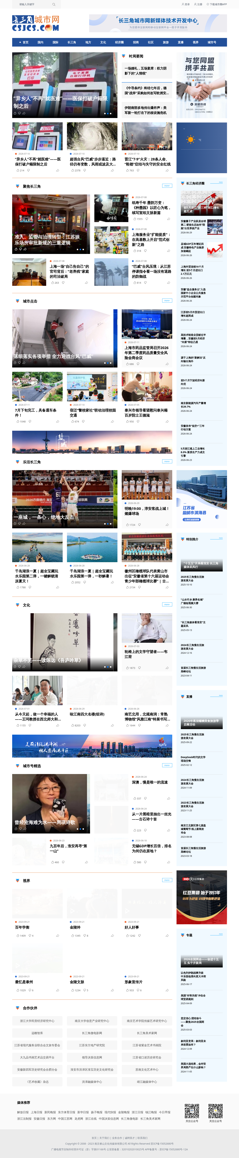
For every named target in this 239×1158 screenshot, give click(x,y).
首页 (25, 42)
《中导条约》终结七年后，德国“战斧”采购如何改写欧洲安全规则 (145, 90)
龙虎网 (78, 1119)
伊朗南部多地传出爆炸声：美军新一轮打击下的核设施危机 (145, 110)
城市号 (212, 42)
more (221, 182)
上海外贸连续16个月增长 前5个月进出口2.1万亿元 (192, 270)
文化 (103, 42)
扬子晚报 (96, 1112)
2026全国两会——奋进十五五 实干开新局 (201, 961)
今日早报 (164, 1112)
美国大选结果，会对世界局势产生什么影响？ (193, 1065)
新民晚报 (50, 1112)
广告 (168, 450)
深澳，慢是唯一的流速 (150, 782)
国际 (55, 42)
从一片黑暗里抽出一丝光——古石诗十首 (151, 816)
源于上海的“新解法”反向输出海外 (193, 359)
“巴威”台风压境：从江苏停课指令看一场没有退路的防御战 (151, 271)
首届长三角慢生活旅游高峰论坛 (193, 669)
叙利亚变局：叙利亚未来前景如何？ (193, 1042)
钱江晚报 (151, 1112)
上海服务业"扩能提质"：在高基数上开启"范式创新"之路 (151, 239)
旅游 (166, 42)
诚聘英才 (130, 1138)
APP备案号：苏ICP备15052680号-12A (166, 1149)
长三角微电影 (129, 1119)
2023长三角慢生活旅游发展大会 (192, 804)
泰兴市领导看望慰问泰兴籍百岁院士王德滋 (146, 413)
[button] (105, 113)
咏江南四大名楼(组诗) (87, 714)
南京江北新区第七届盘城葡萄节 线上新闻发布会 (193, 829)
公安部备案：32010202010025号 (126, 1149)
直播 (181, 42)
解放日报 (23, 1112)
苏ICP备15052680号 (162, 1143)
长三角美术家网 (150, 1119)
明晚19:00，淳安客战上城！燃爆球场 (147, 511)
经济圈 (119, 42)
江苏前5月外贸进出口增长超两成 (193, 313)
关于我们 (104, 1138)
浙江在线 (91, 1119)
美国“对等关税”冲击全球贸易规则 (193, 997)
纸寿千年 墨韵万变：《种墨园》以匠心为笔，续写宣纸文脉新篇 (151, 207)
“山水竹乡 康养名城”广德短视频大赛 (192, 601)
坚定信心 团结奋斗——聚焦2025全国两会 (192, 1022)
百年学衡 (22, 927)
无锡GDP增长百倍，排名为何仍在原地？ (152, 848)
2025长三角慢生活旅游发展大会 (192, 578)
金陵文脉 (77, 981)
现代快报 (110, 1112)
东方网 (51, 1119)
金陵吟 (75, 927)
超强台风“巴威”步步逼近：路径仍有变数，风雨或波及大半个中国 (93, 162)
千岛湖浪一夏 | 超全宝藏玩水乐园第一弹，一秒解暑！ (91, 573)
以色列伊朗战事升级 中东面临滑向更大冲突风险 (193, 976)
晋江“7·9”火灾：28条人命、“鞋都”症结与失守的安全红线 (148, 162)
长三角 (71, 42)
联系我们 (142, 1138)
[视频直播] (221, 695)
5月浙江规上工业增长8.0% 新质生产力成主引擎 (193, 452)
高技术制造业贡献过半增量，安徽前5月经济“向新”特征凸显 (193, 338)
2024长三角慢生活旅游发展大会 (192, 646)
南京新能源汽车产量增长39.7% (193, 404)
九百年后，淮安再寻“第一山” (68, 848)
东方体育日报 (66, 1112)
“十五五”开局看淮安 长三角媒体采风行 (201, 565)
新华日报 (83, 1112)
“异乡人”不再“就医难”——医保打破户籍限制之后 (38, 162)
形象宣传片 (134, 981)
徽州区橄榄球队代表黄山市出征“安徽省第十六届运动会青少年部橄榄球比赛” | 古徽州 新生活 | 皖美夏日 (147, 576)
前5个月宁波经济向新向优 (193, 382)
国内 (40, 42)
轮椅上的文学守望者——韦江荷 (146, 654)
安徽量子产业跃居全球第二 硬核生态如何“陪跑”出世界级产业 (193, 224)
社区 (151, 42)
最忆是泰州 (24, 981)
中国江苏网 (65, 1119)
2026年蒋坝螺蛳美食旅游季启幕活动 (201, 722)
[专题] (221, 934)
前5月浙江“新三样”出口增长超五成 (201, 209)
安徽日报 (39, 1119)
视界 (196, 42)
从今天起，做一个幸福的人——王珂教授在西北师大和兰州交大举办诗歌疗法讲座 (36, 717)
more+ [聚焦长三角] (167, 185)
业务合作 (117, 1138)
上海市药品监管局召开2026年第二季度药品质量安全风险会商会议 (147, 352)
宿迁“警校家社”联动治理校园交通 (93, 413)
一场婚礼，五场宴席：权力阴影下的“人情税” (145, 70)
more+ (167, 300)
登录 (186, 4)
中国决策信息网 (109, 1119)
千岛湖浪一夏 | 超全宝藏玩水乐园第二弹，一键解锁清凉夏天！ (36, 576)
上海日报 (36, 1112)
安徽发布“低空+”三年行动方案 (192, 427)
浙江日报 (137, 1112)
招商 (136, 42)
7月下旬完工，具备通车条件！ (35, 413)
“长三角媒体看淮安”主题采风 (193, 624)
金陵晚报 (124, 1112)
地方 (88, 42)
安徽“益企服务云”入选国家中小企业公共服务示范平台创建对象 (193, 293)
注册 (198, 4)
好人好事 (132, 927)
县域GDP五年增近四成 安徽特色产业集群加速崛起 (192, 247)
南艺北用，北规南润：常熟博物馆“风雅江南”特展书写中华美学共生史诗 (148, 717)
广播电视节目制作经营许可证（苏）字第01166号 (79, 1149)
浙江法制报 (24, 1119)
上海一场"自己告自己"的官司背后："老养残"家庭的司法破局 (69, 271)
